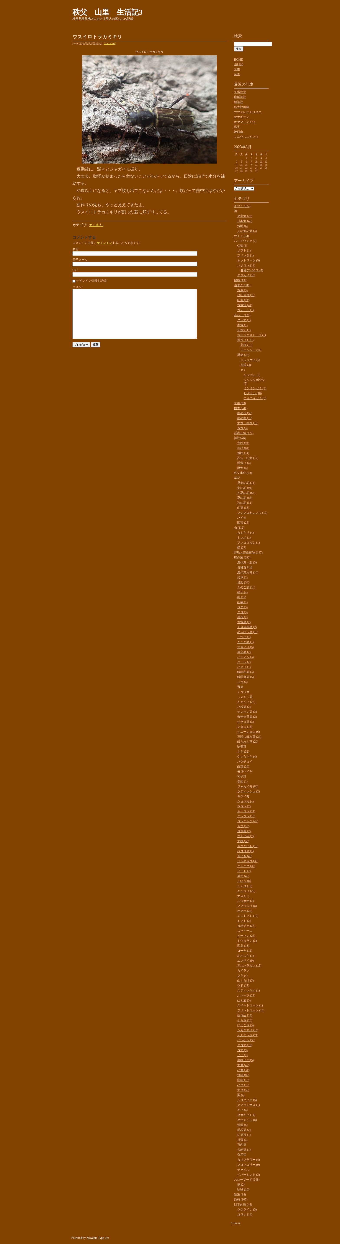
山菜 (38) (243, 507)
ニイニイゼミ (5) (255, 398)
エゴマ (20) (244, 1045)
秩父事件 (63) (243, 473)
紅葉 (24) (243, 300)
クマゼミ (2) (252, 375)
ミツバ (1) (244, 637)
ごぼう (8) (244, 881)
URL (75, 270)
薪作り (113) (245, 340)
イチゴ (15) (244, 886)
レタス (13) (244, 726)
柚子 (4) (242, 592)
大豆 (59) (243, 1090)
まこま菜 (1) (245, 642)
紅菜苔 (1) (244, 1134)
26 (266, 168)
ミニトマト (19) (247, 915)
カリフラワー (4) (248, 1159)
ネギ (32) (243, 751)
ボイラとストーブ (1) (251, 335)
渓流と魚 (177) (243, 433)
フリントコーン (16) (250, 1010)
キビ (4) (242, 1110)
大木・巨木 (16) (247, 423)
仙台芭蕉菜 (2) (247, 627)
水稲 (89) (243, 1075)
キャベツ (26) (246, 701)
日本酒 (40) (244, 221)
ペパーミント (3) (248, 1174)
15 (246, 164)
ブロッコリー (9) (248, 1164)
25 (261, 168)
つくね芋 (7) (245, 836)
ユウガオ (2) (245, 901)
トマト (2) (244, 920)
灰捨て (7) (244, 330)
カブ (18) (243, 826)
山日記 (238, 64)
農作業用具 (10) (247, 572)
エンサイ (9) (245, 960)
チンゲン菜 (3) (247, 711)
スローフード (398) (247, 1179)
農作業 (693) (242, 557)
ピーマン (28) (246, 935)
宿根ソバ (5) (245, 1060)
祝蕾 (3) (242, 1139)
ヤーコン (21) (246, 811)
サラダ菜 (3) (245, 721)
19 (266, 164)
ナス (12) (243, 896)
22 (246, 168)
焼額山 (238, 132)
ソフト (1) (244, 250)
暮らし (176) (242, 315)
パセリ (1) (244, 667)
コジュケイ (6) (250, 360)
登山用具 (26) (246, 295)
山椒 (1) (242, 602)
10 (256, 161)
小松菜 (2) (244, 706)
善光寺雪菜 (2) (247, 716)
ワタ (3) (242, 607)
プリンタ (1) (245, 255)
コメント (78, 287)
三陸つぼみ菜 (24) (249, 736)
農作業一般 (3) (247, 562)
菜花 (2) (242, 617)
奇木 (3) (242, 428)
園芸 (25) (243, 522)
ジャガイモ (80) (247, 786)
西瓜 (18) (243, 945)
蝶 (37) (241, 547)
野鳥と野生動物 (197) (248, 552)
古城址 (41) (244, 305)
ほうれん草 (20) (247, 741)
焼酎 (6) (242, 226)
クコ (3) (242, 612)
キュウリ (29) (246, 891)
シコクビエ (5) (247, 1100)
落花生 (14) (244, 1015)
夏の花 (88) (244, 497)
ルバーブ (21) (246, 995)
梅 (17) (241, 597)
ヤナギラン (241, 117)
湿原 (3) (242, 290)
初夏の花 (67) (246, 492)
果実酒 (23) (244, 216)
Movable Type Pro (98, 1237)
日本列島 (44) (243, 1204)
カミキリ (96, 225)
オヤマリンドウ (244, 122)
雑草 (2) (242, 577)
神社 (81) (243, 448)
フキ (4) (242, 975)
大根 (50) (243, 841)
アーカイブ (243, 181)
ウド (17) (243, 985)
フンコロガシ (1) (248, 542)
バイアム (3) (245, 657)
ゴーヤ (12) (244, 950)
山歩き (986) (242, 285)
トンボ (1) (244, 537)
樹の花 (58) (244, 413)
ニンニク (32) (246, 866)
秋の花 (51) (244, 502)
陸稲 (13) (243, 1080)
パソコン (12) (246, 265)
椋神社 (238, 102)
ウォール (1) (245, 310)
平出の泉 (240, 92)
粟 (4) (241, 1095)
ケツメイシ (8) (247, 1120)
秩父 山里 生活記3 (107, 12)
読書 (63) (240, 403)
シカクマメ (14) (247, 1030)
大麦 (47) (243, 1065)
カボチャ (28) (246, 925)
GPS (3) (242, 245)
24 (256, 168)
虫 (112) (239, 527)
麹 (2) (241, 1184)
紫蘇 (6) (242, 1125)
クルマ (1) (244, 320)
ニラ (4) (242, 682)
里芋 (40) (243, 876)
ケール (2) (244, 662)
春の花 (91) (244, 487)
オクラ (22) (244, 910)
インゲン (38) (246, 1040)
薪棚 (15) (246, 345)
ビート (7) (244, 871)
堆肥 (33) (243, 582)
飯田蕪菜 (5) (245, 677)
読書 (237, 69)
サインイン (104, 243)
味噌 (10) (243, 1189)
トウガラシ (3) (247, 940)
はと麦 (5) (244, 1000)
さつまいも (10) (247, 846)
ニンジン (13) (246, 816)
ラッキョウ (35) (247, 861)
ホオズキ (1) (245, 955)
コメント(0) (110, 43)
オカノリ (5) (245, 647)
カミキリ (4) (245, 532)
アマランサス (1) (248, 1105)
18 (261, 164)
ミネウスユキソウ (246, 136)
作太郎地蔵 (241, 107)
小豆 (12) (243, 1085)
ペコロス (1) (245, 851)
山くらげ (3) (245, 980)
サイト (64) (241, 236)
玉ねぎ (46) (244, 856)
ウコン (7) (244, 806)
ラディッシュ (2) (248, 791)
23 (251, 168)
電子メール (80, 259)
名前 (75, 249)
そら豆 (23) (244, 1020)
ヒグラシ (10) (253, 393)
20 (236, 168)
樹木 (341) (240, 408)
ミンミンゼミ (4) (255, 388)
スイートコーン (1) (250, 1005)
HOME (238, 59)
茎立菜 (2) (244, 652)
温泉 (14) (240, 1194)
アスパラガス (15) (249, 965)
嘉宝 (237, 127)
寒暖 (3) (245, 365)
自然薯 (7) (244, 831)
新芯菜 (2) (244, 1129)
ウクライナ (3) (247, 1209)
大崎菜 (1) (244, 1149)
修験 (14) (243, 453)
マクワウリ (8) (247, 906)
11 (261, 161)
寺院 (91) (243, 443)
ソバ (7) (242, 1055)
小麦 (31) (243, 1070)
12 (266, 161)
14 (241, 164)
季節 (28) (243, 355)
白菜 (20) (243, 766)
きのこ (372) (242, 206)
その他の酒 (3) (247, 231)
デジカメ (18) (246, 275)
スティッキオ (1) (248, 990)
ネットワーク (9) (248, 260)
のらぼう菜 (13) (247, 632)
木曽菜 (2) (244, 622)
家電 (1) (242, 325)
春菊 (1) (242, 781)
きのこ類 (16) (246, 587)
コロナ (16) (244, 1214)
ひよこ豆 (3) (245, 1025)
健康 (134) (240, 280)
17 (256, 164)
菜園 (237, 74)
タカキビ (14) (246, 1115)
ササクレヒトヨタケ (247, 112)
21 (241, 168)
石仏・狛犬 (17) (247, 458)
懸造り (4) (244, 463)
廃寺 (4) (242, 468)
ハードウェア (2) (245, 241)
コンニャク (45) (247, 821)
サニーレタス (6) (248, 731)
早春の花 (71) (246, 482)
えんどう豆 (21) (247, 1035)
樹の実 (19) (244, 418)
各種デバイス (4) (251, 270)
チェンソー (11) (250, 350)
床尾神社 (240, 97)
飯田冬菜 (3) (245, 672)
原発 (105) (240, 1199)
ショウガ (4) (245, 801)
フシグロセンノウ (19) (252, 512)
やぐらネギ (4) (247, 756)
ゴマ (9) (242, 1050)
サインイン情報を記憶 (91, 280)
